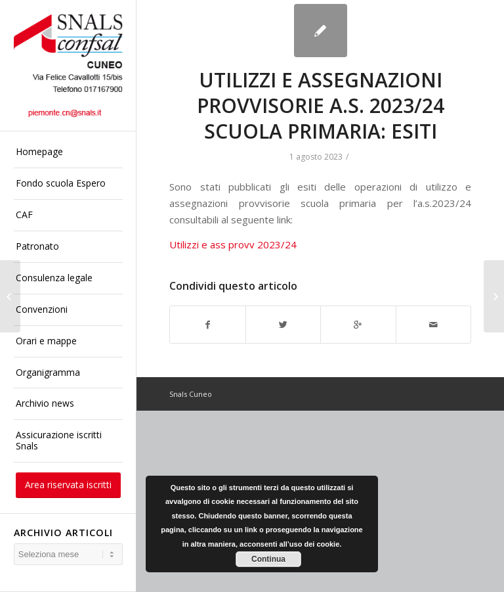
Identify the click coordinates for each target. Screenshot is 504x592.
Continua (268, 559)
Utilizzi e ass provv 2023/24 (233, 244)
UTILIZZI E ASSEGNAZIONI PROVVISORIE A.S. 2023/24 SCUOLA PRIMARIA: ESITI (320, 105)
